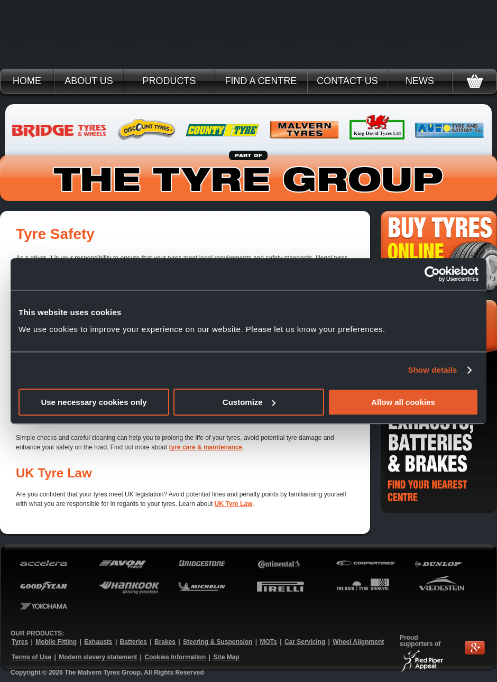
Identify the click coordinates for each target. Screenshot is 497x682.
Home (27, 81)
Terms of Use (31, 657)
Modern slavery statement (98, 657)
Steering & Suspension (217, 642)
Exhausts (98, 642)
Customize (249, 402)
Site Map (226, 657)
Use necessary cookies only (93, 402)
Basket (474, 81)
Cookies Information (175, 657)
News (420, 81)
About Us (89, 81)
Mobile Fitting (56, 642)
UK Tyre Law (234, 504)
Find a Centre (261, 81)
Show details (432, 369)
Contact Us (347, 81)
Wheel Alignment (358, 642)
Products (169, 81)
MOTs (268, 642)
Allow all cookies (403, 402)
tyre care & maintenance (206, 447)
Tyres (20, 642)
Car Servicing (304, 642)
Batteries (133, 642)
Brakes (165, 642)
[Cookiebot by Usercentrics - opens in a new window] (432, 274)
